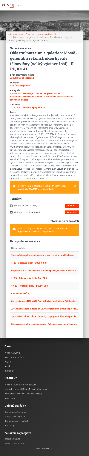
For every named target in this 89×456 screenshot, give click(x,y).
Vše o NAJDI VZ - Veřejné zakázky (20, 384)
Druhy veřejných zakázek (16, 421)
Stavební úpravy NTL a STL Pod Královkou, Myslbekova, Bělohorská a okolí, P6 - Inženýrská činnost (44, 301)
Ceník (7, 366)
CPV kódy (9, 425)
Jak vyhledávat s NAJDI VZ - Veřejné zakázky (26, 389)
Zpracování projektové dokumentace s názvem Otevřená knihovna (42, 255)
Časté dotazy (11, 398)
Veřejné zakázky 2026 (15, 416)
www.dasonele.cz (44, 448)
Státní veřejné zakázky (15, 412)
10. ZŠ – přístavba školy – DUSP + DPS (29, 286)
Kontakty (9, 371)
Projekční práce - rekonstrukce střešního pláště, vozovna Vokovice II (43, 270)
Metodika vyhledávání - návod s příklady (23, 393)
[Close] (75, 186)
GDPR (8, 362)
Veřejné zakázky (15, 34)
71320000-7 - (27, 107)
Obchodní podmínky (14, 357)
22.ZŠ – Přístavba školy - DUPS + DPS (29, 278)
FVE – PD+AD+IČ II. (20, 293)
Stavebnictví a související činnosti (41, 34)
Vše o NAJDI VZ (12, 353)
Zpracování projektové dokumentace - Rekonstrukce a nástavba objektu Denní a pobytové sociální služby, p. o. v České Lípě (44, 324)
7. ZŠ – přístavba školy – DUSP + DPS (29, 263)
